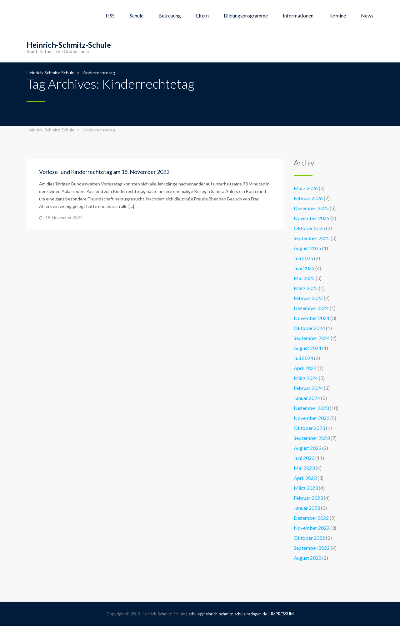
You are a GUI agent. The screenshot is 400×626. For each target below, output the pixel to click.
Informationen (298, 15)
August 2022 (307, 558)
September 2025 (312, 238)
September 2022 (312, 548)
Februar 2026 (308, 198)
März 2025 (306, 288)
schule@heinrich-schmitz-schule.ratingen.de (227, 613)
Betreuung (169, 15)
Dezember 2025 (311, 208)
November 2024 (311, 318)
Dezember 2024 (311, 308)
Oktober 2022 (309, 538)
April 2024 (305, 368)
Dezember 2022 (311, 518)
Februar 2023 (308, 498)
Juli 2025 (303, 258)
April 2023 (305, 478)
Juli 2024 (303, 358)
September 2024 (312, 338)
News (367, 15)
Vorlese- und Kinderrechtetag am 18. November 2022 (104, 171)
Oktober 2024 (309, 328)
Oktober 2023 (309, 428)
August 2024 (307, 348)
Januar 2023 (307, 508)
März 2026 (306, 188)
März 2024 (306, 378)
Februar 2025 (308, 298)
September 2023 (312, 438)
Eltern (202, 15)
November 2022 (311, 528)
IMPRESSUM (282, 613)
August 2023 (307, 448)
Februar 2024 (308, 388)
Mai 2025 (304, 278)
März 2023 (306, 488)
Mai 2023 (304, 468)
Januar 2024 (307, 398)
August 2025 (307, 248)
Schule (136, 15)
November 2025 (311, 218)
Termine (337, 15)
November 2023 (311, 418)
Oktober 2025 (309, 228)
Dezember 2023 (311, 408)
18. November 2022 (63, 217)
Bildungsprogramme (246, 15)
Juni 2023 (304, 458)
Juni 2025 (304, 268)
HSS (110, 15)
